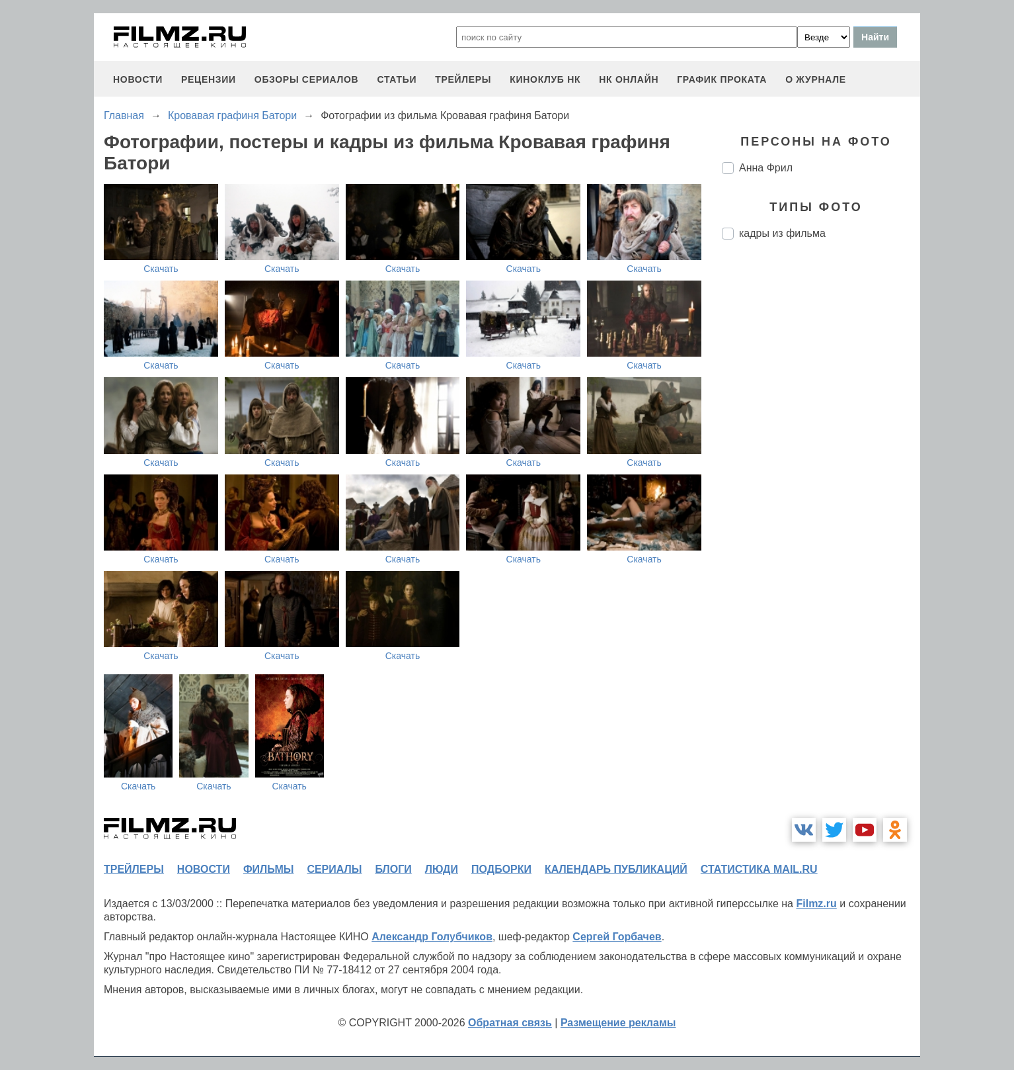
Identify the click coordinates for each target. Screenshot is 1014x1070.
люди (441, 869)
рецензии (208, 79)
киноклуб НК (545, 79)
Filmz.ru (816, 903)
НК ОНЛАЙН (628, 79)
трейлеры (463, 79)
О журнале (815, 79)
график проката (722, 79)
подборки (501, 869)
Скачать (160, 268)
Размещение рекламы (618, 1022)
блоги (393, 869)
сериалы (334, 869)
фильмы (268, 869)
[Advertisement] (821, 471)
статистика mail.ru (759, 869)
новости (138, 79)
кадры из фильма (782, 233)
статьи (396, 79)
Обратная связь (510, 1022)
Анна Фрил (766, 167)
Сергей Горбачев (616, 936)
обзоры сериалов (306, 79)
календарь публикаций (616, 869)
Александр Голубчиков (431, 936)
